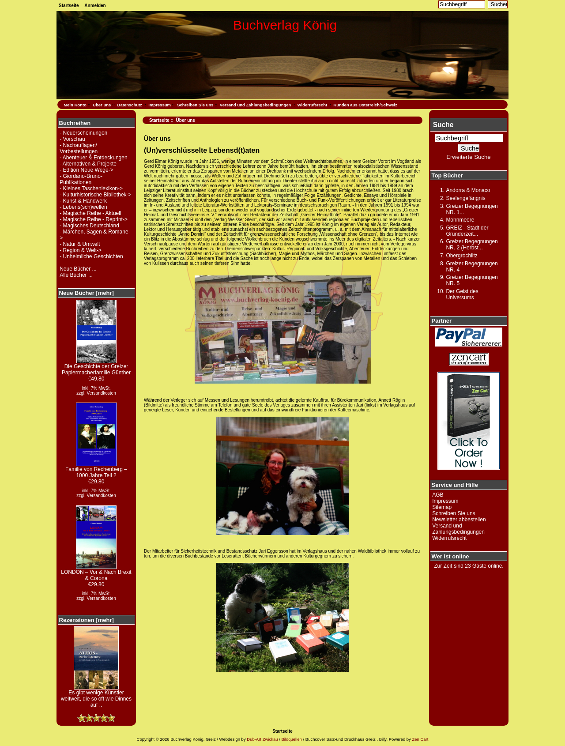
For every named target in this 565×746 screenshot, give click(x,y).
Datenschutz (129, 104)
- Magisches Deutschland (89, 225)
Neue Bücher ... (78, 269)
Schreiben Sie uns (195, 104)
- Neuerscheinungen (83, 133)
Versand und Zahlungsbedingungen (255, 104)
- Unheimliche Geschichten (91, 256)
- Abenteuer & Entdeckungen (93, 157)
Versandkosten (101, 393)
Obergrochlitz (461, 255)
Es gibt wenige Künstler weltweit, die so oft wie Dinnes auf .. (96, 696)
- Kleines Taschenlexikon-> (91, 188)
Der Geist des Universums (462, 294)
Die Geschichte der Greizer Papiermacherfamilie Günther (96, 367)
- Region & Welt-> (81, 250)
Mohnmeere (460, 220)
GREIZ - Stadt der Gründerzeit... (467, 231)
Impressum (159, 104)
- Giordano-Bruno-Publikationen (81, 179)
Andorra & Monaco (468, 190)
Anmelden (94, 5)
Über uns (102, 104)
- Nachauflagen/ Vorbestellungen (79, 148)
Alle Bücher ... (76, 275)
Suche (443, 124)
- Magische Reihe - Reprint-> (94, 219)
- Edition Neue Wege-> (86, 170)
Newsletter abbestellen (459, 519)
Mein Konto (75, 104)
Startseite (69, 5)
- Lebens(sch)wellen (83, 207)
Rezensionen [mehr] (86, 620)
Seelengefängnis (465, 198)
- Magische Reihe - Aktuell (90, 213)
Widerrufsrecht (312, 104)
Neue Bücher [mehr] (86, 293)
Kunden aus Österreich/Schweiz (365, 104)
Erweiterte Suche (468, 157)
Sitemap (442, 507)
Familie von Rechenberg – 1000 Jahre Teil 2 (96, 469)
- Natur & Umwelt (80, 244)
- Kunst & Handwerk (83, 201)
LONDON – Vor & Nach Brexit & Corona (96, 572)
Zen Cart (420, 739)
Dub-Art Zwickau (262, 739)
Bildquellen (291, 739)
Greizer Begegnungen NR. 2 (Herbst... (471, 244)
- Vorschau (72, 139)
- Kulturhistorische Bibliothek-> (95, 195)
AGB (437, 495)
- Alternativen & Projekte (88, 164)
